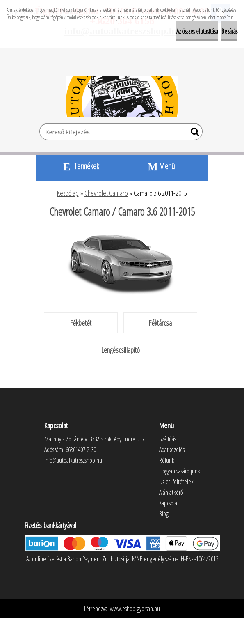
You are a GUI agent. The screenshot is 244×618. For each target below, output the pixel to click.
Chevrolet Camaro (106, 193)
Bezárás (229, 31)
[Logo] (122, 96)
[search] (193, 133)
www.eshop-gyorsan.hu (135, 608)
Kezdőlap (68, 193)
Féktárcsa (160, 323)
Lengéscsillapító (120, 350)
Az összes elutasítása (197, 31)
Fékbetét (80, 323)
